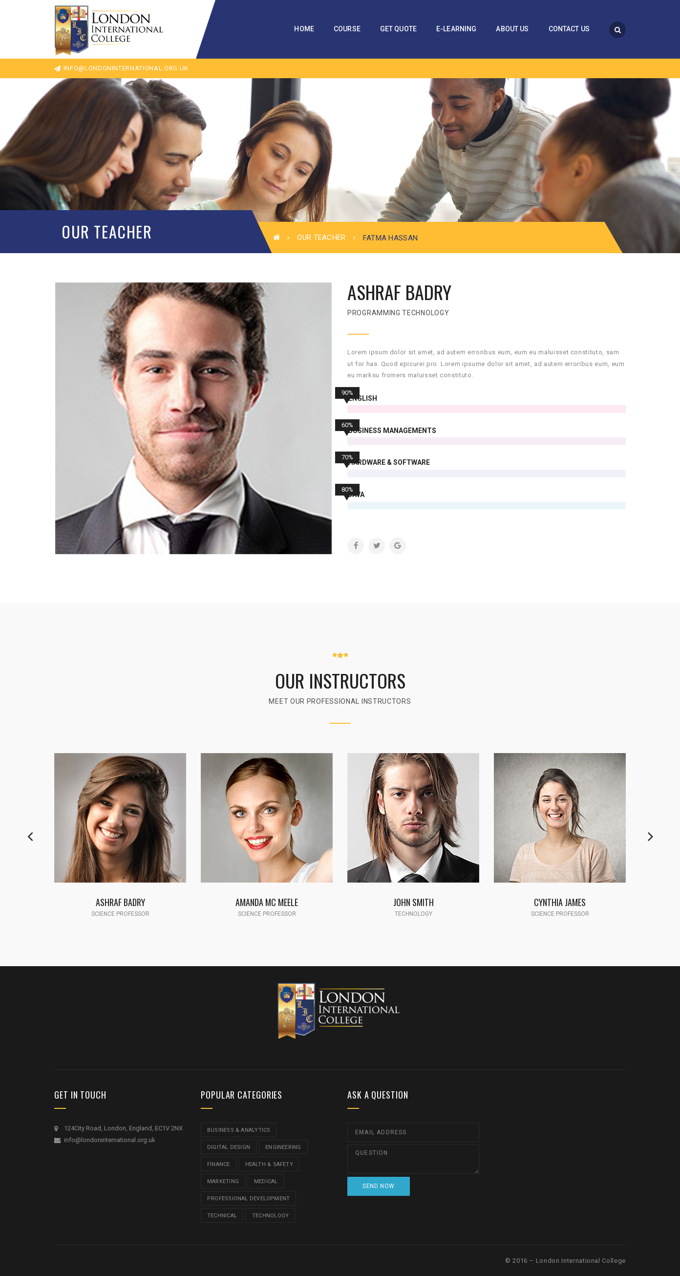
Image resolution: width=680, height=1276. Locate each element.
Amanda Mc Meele (266, 902)
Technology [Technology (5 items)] (270, 1215)
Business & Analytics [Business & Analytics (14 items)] (238, 1130)
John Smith (413, 902)
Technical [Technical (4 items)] (222, 1215)
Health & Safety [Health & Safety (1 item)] (269, 1164)
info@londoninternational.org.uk (121, 68)
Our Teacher (321, 237)
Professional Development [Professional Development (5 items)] (248, 1198)
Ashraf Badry (120, 902)
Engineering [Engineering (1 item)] (283, 1147)
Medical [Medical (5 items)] (266, 1181)
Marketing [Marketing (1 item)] (223, 1181)
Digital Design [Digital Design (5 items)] (228, 1147)
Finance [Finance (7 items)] (218, 1164)
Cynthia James (560, 902)
